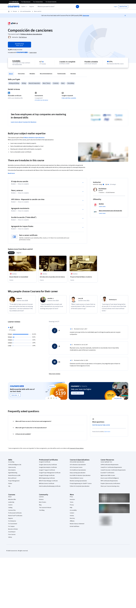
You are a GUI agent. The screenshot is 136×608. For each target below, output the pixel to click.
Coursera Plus (12, 510)
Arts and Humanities (25, 11)
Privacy (72, 505)
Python (10, 483)
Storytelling (71, 83)
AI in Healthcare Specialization (78, 470)
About (11, 74)
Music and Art (37, 11)
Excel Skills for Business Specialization (80, 475)
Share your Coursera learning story (110, 486)
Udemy (10, 537)
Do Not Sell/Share (74, 526)
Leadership (11, 502)
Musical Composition (34, 83)
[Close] (125, 15)
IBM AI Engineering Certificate (47, 478)
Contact (72, 513)
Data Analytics (12, 470)
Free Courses (11, 534)
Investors (72, 499)
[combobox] (54, 6)
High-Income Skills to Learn (108, 475)
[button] (32, 6)
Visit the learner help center (101, 425)
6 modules (16, 61)
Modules (32, 74)
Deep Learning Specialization (77, 473)
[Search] (77, 6)
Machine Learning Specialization (78, 481)
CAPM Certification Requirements (109, 465)
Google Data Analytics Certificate (48, 467)
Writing (24, 83)
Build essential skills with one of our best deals (22, 390)
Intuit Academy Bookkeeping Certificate (49, 486)
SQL (9, 486)
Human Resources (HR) (14, 475)
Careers (10, 505)
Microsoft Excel (12, 478)
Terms (71, 502)
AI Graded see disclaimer (41, 100)
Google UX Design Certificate (47, 475)
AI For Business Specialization (78, 465)
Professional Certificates (15, 513)
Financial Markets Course (76, 478)
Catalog (10, 507)
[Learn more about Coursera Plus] (33, 52)
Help (71, 507)
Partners (41, 499)
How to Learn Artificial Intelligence (110, 478)
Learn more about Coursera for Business (23, 122)
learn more (107, 432)
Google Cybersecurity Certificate (48, 465)
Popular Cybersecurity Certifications (110, 483)
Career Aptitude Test (106, 462)
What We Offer (12, 499)
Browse (15, 11)
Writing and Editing (14, 83)
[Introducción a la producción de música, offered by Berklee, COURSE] (53, 277)
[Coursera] (13, 6)
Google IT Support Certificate (47, 470)
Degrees (10, 518)
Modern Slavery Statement (77, 524)
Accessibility (73, 510)
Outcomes (21, 74)
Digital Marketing (12, 473)
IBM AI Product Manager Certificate (48, 481)
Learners (41, 497)
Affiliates (72, 521)
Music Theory (46, 83)
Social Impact (11, 532)
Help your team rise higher (81, 389)
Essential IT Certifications (107, 473)
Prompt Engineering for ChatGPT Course (81, 483)
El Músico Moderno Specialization (33, 138)
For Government (12, 524)
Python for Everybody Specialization (79, 486)
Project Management (13, 481)
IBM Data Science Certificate (46, 483)
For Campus (11, 526)
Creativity (55, 83)
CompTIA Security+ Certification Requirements (113, 470)
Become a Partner (13, 529)
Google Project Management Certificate (49, 473)
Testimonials (61, 74)
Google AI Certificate (44, 462)
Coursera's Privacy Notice (77, 448)
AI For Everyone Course (76, 467)
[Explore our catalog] (24, 6)
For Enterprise (12, 521)
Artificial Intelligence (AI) (14, 465)
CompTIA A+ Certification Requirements (111, 467)
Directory (72, 518)
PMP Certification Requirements (109, 481)
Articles (72, 516)
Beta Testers (42, 502)
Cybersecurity (12, 467)
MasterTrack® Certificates (15, 516)
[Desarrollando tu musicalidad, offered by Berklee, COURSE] (22, 277)
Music (62, 83)
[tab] (11, 252)
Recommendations (46, 74)
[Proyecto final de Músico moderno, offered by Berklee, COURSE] (83, 277)
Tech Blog (41, 510)
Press (71, 497)
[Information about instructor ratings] (103, 184)
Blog (40, 505)
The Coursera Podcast (45, 507)
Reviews (73, 74)
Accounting (11, 462)
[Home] (8, 11)
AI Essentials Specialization (77, 462)
